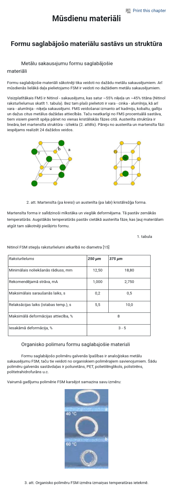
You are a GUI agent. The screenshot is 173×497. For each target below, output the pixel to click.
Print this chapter (146, 10)
